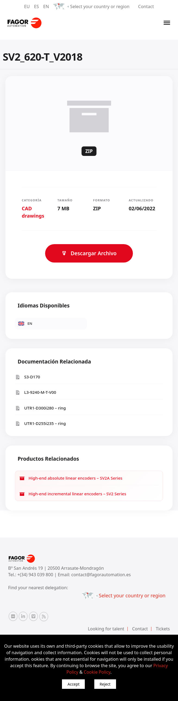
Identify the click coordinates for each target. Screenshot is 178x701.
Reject (105, 684)
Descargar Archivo (89, 253)
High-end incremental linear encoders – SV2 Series (72, 494)
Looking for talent (106, 629)
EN (46, 6)
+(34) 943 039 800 (35, 575)
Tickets (163, 629)
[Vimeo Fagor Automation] (33, 616)
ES (36, 6)
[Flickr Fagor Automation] (13, 616)
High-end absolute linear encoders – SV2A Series (70, 478)
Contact (146, 6)
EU (27, 6)
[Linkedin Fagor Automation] (23, 616)
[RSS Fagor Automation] (43, 616)
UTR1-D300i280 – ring (40, 408)
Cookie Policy (97, 672)
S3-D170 (27, 377)
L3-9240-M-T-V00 (35, 392)
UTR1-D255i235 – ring (40, 423)
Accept (73, 684)
